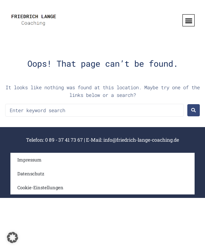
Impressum (29, 160)
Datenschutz (30, 173)
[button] (188, 20)
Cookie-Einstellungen (40, 187)
